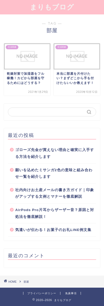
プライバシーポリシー (41, 293)
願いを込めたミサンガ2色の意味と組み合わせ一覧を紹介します (53, 173)
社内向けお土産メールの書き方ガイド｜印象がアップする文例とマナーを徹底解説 (54, 193)
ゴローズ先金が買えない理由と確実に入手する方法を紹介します (54, 153)
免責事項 (71, 293)
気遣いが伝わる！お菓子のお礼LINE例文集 (53, 230)
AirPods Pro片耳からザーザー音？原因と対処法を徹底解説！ (54, 213)
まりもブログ (52, 7)
